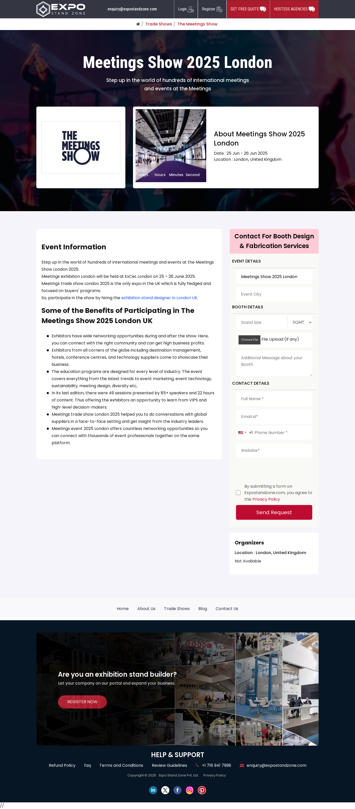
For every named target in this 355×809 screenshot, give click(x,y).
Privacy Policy (266, 499)
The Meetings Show (197, 24)
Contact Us (227, 609)
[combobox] (244, 433)
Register (212, 9)
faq (87, 765)
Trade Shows (158, 24)
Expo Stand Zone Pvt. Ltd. (179, 775)
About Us (146, 609)
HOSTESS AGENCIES (294, 9)
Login (186, 9)
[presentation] (274, 469)
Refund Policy (62, 765)
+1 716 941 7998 (213, 765)
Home (123, 609)
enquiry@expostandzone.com (132, 9)
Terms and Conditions (121, 765)
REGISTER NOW (82, 702)
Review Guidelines (169, 765)
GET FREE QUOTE (248, 9)
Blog (202, 609)
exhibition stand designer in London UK (159, 298)
